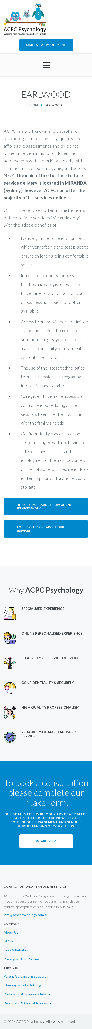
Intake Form (46, 841)
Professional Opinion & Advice (27, 994)
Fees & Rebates (16, 950)
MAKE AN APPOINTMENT (46, 45)
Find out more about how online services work (44, 506)
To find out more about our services (40, 528)
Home (34, 105)
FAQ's (8, 941)
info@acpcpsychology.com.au (26, 915)
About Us (11, 932)
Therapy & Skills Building (22, 985)
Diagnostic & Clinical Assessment (29, 1003)
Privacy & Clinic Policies (21, 959)
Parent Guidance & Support (25, 976)
